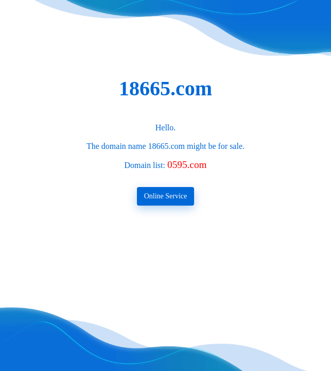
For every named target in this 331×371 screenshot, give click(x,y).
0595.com (187, 164)
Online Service (165, 196)
